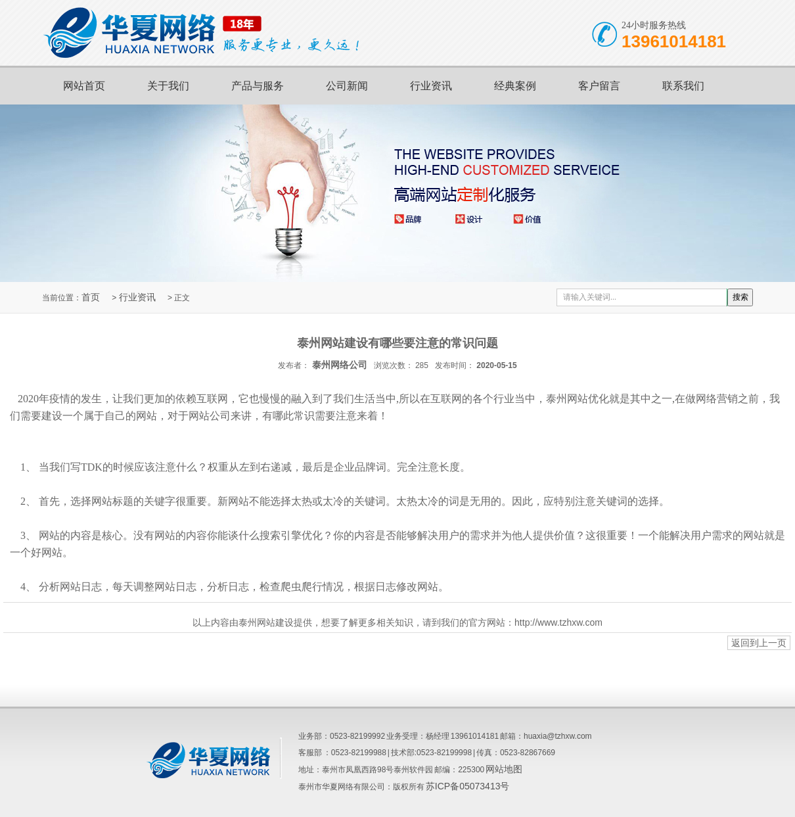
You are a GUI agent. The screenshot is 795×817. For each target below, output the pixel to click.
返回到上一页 (758, 643)
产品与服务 (257, 85)
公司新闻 (347, 85)
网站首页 (84, 85)
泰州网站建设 (266, 622)
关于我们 (168, 85)
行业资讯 (431, 85)
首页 (90, 297)
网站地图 (504, 769)
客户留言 (599, 85)
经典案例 (515, 85)
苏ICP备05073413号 (468, 786)
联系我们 (683, 85)
